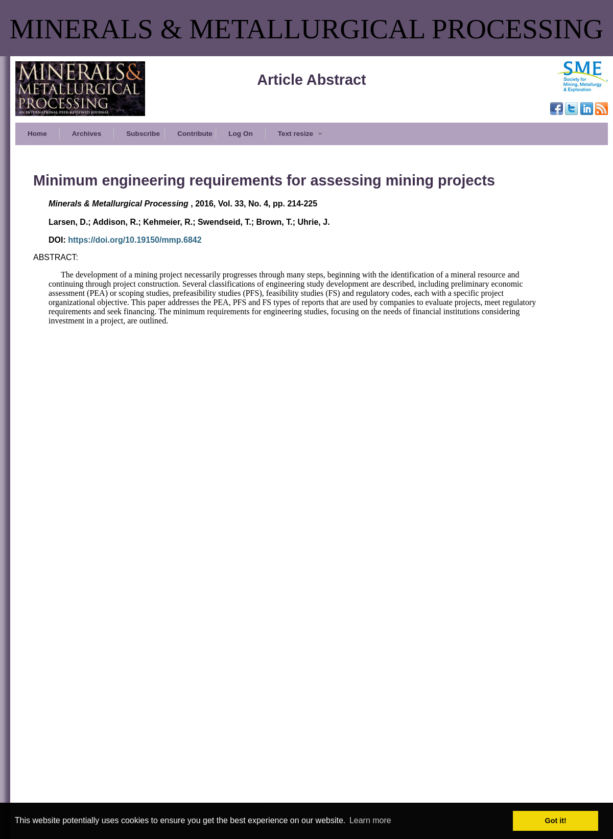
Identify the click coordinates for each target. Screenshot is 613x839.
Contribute (195, 133)
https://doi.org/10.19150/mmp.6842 (134, 240)
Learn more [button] (370, 820)
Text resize (300, 133)
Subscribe (143, 133)
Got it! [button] (556, 821)
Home (37, 133)
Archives (86, 133)
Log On (240, 133)
